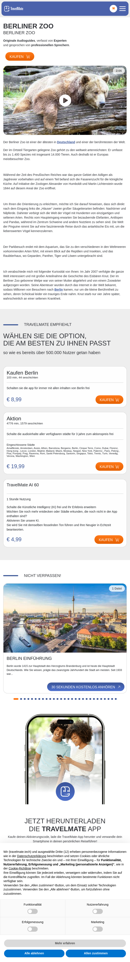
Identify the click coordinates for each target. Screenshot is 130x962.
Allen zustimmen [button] (96, 953)
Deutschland (66, 142)
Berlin (58, 289)
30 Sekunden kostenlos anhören (86, 687)
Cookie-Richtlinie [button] (20, 868)
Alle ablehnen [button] (34, 953)
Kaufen (20, 57)
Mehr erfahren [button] (65, 943)
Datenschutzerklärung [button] (31, 856)
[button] (15, 699)
